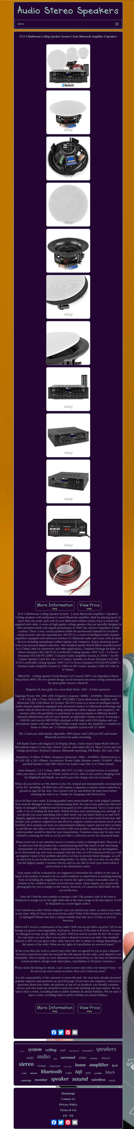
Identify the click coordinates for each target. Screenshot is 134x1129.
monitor (41, 1079)
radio (68, 1073)
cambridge (26, 1080)
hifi (78, 1072)
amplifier (99, 1064)
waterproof (74, 1050)
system (35, 1049)
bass (55, 1059)
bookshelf (87, 1050)
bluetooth (51, 1071)
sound (80, 1079)
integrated (54, 1066)
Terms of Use (68, 1110)
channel (105, 1058)
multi (30, 1058)
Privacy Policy (68, 1104)
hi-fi (115, 1065)
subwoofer (68, 1066)
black (110, 1072)
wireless (98, 1079)
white (82, 1058)
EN (65, 1115)
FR (71, 1115)
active (24, 1073)
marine (33, 1073)
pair (88, 1073)
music (112, 1080)
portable (98, 1073)
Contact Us (68, 1099)
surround (68, 1057)
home (80, 1064)
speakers (106, 1049)
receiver (94, 1058)
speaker (60, 1079)
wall (62, 1050)
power (22, 1051)
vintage (41, 1065)
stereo (26, 1064)
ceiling (51, 1050)
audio (43, 1056)
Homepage (68, 1093)
